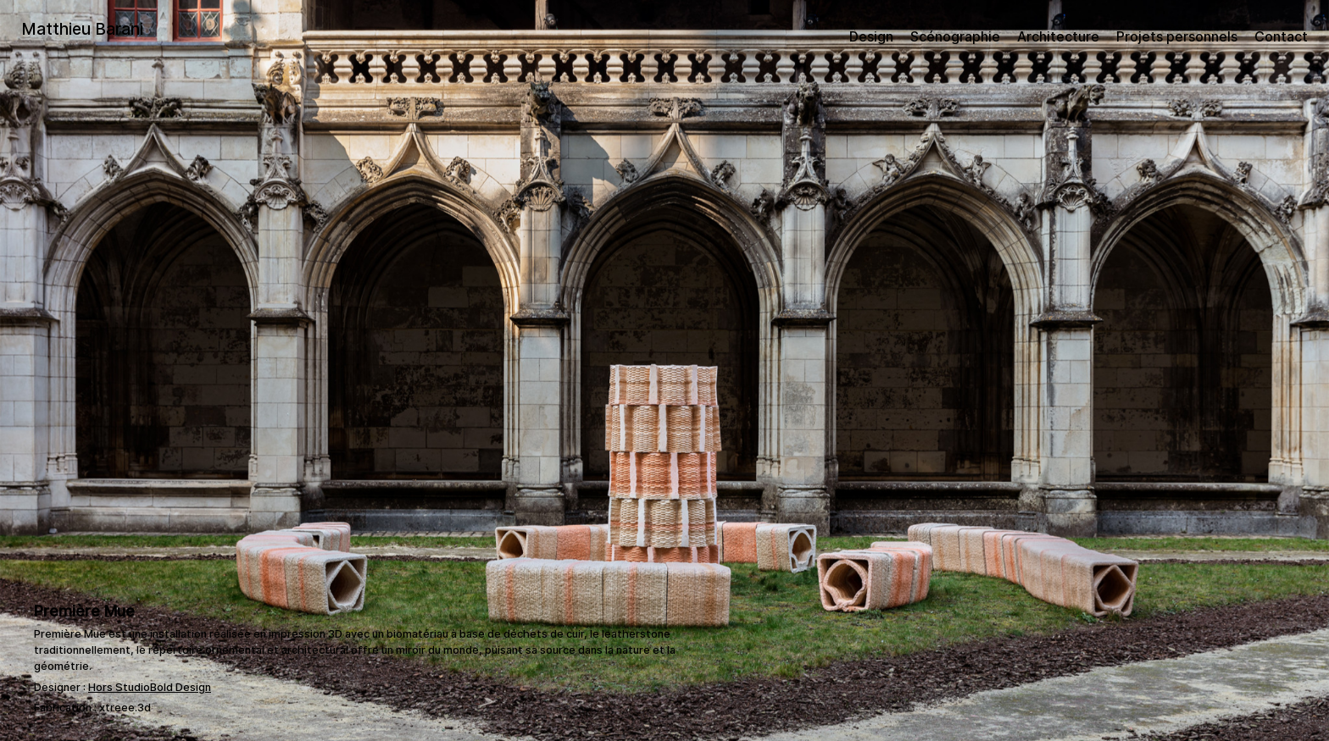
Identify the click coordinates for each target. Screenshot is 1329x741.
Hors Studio (119, 687)
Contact (1281, 36)
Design (871, 36)
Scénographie (955, 36)
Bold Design (180, 687)
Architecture (1058, 36)
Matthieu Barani (82, 29)
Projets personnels (1176, 36)
